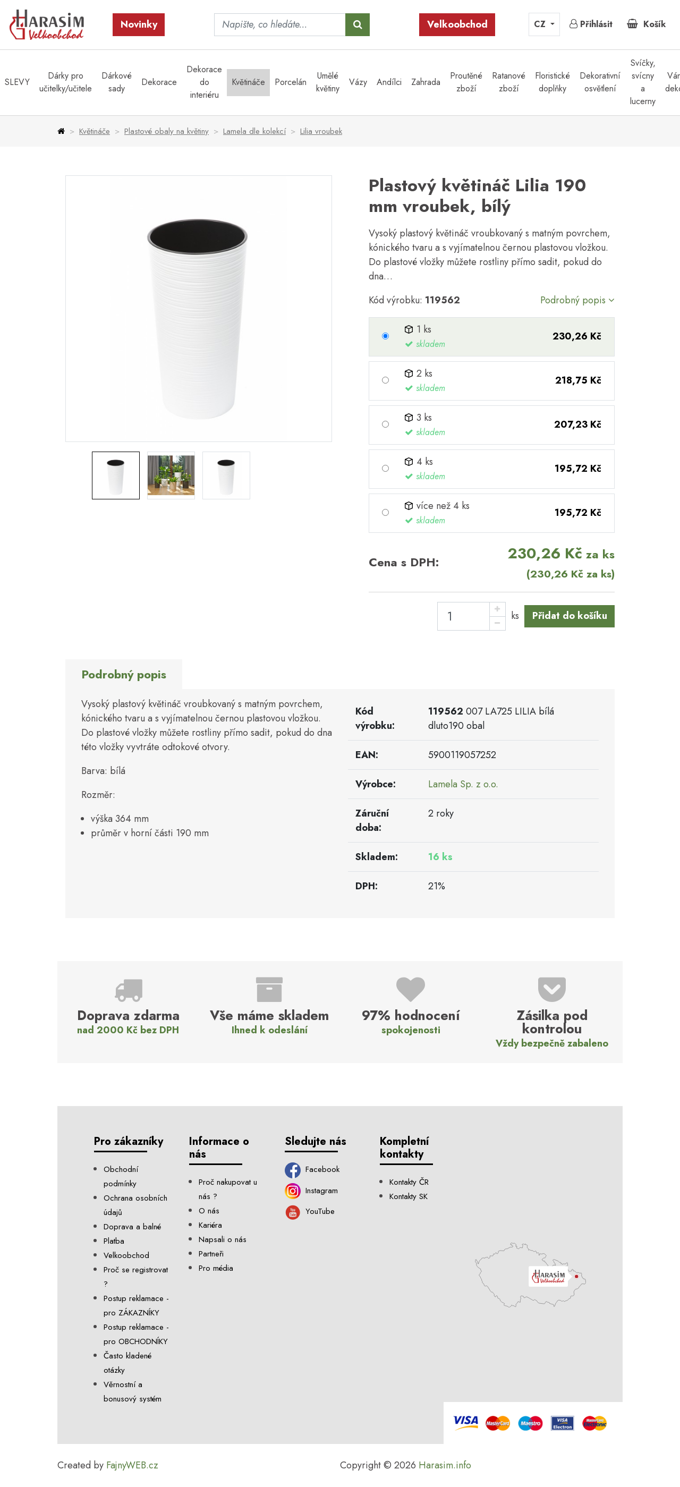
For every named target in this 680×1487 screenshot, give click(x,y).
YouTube (310, 1211)
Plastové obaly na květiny (166, 131)
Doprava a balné (132, 1227)
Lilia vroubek (321, 131)
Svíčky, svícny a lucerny (643, 82)
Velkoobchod (457, 24)
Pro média (216, 1268)
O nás (209, 1211)
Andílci (389, 82)
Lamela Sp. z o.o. (463, 784)
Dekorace (159, 82)
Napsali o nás (222, 1239)
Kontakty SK (408, 1196)
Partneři (211, 1254)
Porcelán (291, 82)
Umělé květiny (327, 82)
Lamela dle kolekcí (254, 131)
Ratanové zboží (508, 82)
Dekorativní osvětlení (600, 82)
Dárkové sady (116, 82)
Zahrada (425, 82)
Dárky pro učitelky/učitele (65, 82)
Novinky (139, 24)
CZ (541, 24)
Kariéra (210, 1225)
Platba (114, 1241)
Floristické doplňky (552, 82)
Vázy (358, 82)
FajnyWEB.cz (132, 1465)
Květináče (248, 82)
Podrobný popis (577, 300)
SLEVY (17, 82)
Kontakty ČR (409, 1182)
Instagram (311, 1190)
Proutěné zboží (466, 82)
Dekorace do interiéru (204, 82)
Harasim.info (445, 1465)
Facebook (312, 1169)
